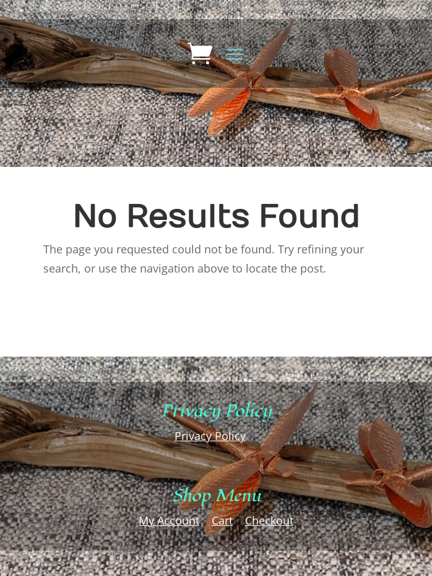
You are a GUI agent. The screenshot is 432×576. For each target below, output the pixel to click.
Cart (222, 520)
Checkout (269, 520)
